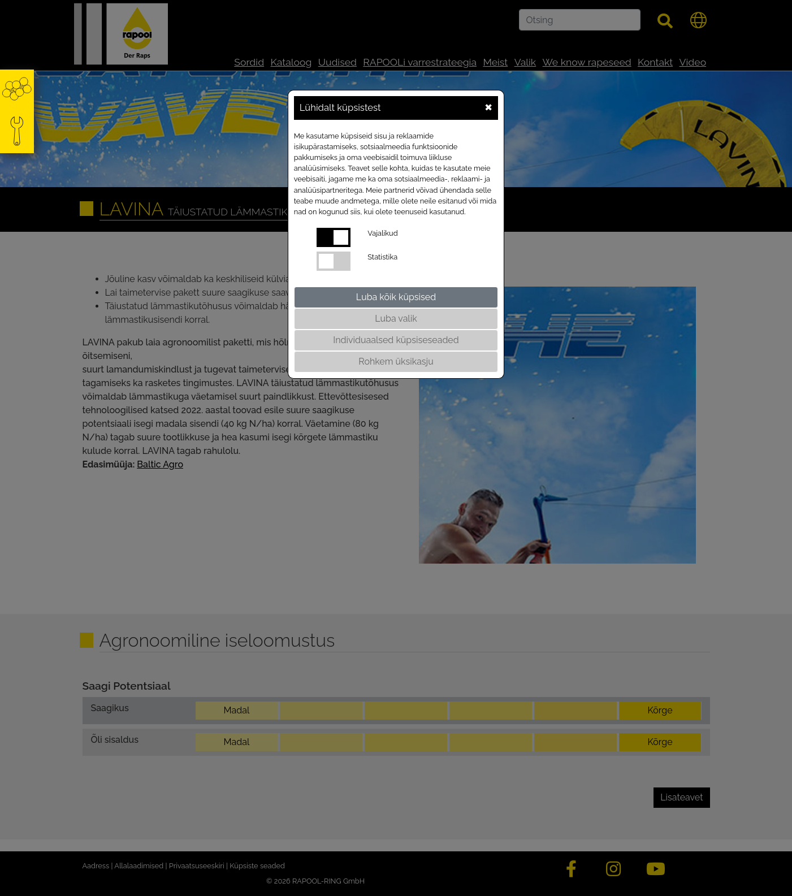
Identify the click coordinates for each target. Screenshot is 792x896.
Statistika (382, 257)
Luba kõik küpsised (396, 297)
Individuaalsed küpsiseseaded (395, 340)
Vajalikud (382, 233)
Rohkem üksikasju (395, 361)
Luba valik (396, 318)
